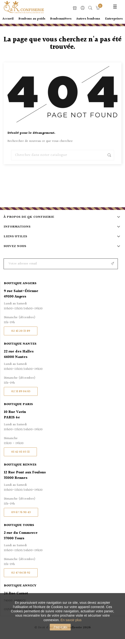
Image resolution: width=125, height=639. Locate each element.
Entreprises (114, 18)
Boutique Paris (18, 404)
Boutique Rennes (20, 464)
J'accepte (60, 627)
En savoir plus (70, 620)
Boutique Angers (20, 283)
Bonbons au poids (32, 18)
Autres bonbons (88, 18)
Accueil (8, 18)
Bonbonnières (60, 18)
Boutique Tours (19, 525)
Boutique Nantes (20, 344)
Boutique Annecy (20, 585)
